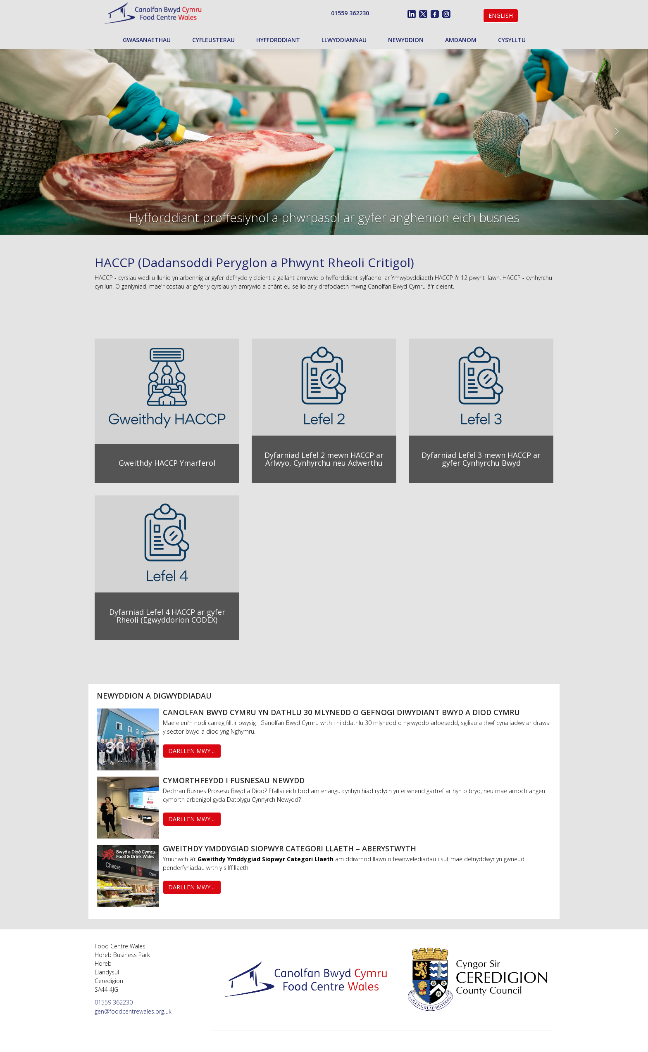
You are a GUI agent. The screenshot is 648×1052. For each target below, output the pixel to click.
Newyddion (406, 40)
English (500, 15)
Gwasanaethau (147, 40)
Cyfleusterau (213, 40)
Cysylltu (512, 40)
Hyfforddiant (278, 40)
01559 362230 (350, 13)
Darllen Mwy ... (192, 751)
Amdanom (460, 40)
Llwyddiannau (344, 40)
